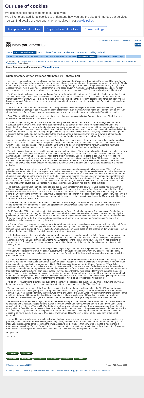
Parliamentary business (24, 52)
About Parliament (66, 52)
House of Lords (31, 57)
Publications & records (87, 57)
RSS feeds (126, 40)
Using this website (62, 371)
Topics (121, 57)
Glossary (18, 371)
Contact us (137, 40)
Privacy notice (84, 370)
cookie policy (85, 20)
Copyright (74, 371)
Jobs (52, 371)
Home (9, 52)
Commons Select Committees (124, 61)
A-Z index (9, 371)
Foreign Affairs (11, 63)
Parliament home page (23, 61)
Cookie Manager (105, 370)
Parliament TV (104, 57)
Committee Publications (79, 61)
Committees (71, 57)
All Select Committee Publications (100, 61)
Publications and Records (60, 61)
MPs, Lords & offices (47, 52)
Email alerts (115, 40)
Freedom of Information (41, 371)
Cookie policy (94, 370)
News (114, 57)
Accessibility (103, 40)
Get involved (81, 52)
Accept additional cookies (24, 29)
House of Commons (15, 57)
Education (102, 52)
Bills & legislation (57, 57)
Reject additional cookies (62, 29)
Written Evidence (50, 67)
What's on (44, 57)
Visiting (92, 52)
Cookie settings (94, 29)
